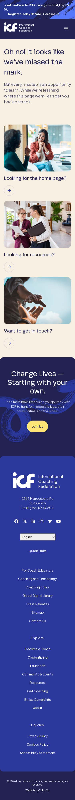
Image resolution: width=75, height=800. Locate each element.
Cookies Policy (37, 744)
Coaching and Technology (37, 579)
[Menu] (66, 28)
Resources (38, 683)
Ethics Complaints (37, 700)
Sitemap (37, 612)
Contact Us (37, 621)
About (37, 708)
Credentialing (38, 657)
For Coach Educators (37, 570)
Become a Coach (37, 649)
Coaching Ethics (38, 587)
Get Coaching (37, 691)
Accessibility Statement (37, 753)
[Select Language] (37, 536)
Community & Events (37, 674)
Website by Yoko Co (37, 790)
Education (37, 666)
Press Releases (37, 604)
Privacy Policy (37, 736)
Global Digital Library (37, 596)
